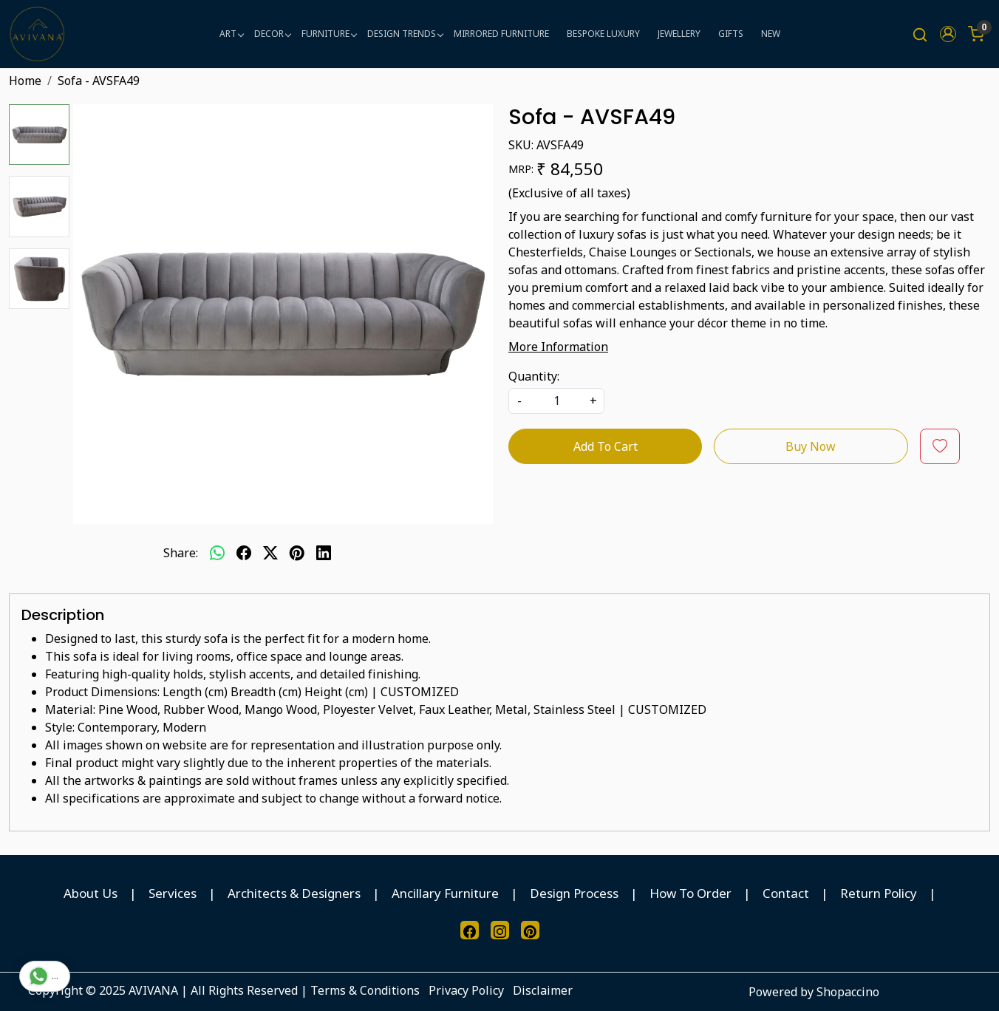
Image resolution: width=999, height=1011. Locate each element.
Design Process (574, 893)
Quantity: (533, 376)
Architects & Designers (294, 893)
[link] (920, 34)
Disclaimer (543, 990)
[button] (948, 34)
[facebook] (244, 553)
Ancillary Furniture (445, 893)
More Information (558, 346)
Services (173, 893)
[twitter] (270, 553)
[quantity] (556, 401)
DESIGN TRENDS (405, 33)
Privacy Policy (466, 990)
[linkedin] (323, 553)
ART (231, 33)
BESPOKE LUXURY (603, 33)
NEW (770, 33)
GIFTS (730, 33)
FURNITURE (328, 33)
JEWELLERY (679, 33)
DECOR (272, 33)
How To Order (690, 893)
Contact (786, 893)
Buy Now (810, 446)
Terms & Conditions (365, 990)
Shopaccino (847, 992)
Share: (180, 553)
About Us (90, 893)
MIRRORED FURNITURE (501, 33)
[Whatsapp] (217, 553)
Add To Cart (605, 446)
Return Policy (878, 893)
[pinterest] (297, 553)
